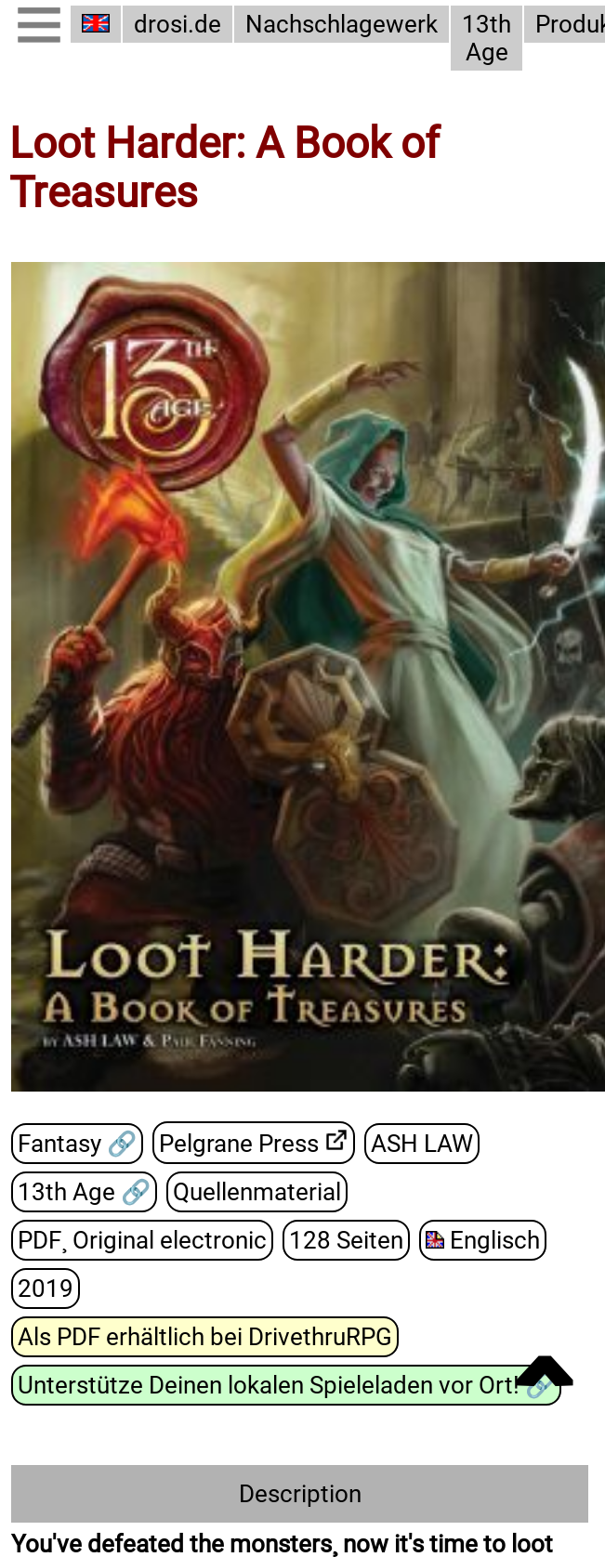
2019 (45, 1288)
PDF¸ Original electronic (142, 1239)
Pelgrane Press (239, 1143)
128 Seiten (346, 1239)
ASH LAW (422, 1143)
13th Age (486, 38)
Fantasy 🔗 (77, 1143)
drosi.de (177, 24)
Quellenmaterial (257, 1191)
